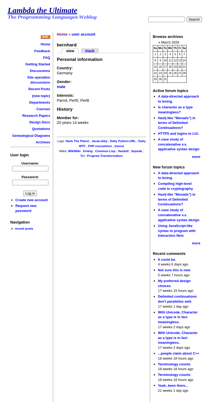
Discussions (40, 71)
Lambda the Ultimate (42, 10)
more (196, 157)
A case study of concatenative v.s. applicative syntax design (178, 144)
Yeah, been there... (173, 386)
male (61, 87)
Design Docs (39, 122)
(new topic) (41, 96)
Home (45, 44)
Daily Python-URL (123, 141)
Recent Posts (39, 89)
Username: (30, 163)
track (89, 51)
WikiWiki (74, 151)
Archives (43, 142)
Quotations (41, 129)
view (70, 51)
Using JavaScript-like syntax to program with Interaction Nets (177, 231)
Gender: (64, 82)
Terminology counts (174, 364)
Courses (43, 109)
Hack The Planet (77, 141)
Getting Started (37, 64)
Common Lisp (105, 151)
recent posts (24, 228)
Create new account (31, 200)
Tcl (82, 155)
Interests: (65, 95)
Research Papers (36, 116)
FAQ (46, 58)
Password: (30, 177)
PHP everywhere (100, 146)
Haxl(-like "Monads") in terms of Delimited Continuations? (176, 123)
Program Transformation (104, 155)
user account (83, 34)
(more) (119, 146)
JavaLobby (100, 141)
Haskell (123, 151)
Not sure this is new (174, 270)
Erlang (88, 151)
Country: (65, 68)
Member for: (68, 118)
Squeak (136, 151)
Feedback (42, 51)
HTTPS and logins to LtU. (178, 133)
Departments (39, 102)
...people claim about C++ (178, 353)
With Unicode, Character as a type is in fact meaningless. (177, 317)
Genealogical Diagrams (31, 136)
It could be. (167, 259)
